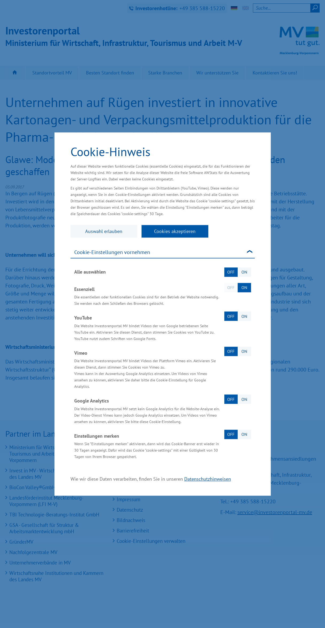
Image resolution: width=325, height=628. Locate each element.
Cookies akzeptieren (174, 231)
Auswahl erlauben (103, 231)
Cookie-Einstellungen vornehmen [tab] (112, 252)
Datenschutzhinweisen (207, 479)
